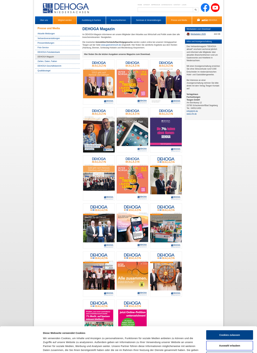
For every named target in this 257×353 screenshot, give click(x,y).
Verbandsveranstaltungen (49, 38)
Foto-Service (43, 47)
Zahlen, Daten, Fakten (47, 61)
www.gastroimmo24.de (111, 45)
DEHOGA (207, 20)
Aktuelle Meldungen (46, 33)
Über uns (44, 20)
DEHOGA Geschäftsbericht (49, 66)
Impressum (155, 5)
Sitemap (146, 5)
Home (140, 5)
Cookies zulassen (229, 316)
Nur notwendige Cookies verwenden (229, 340)
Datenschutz (166, 5)
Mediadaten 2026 (198, 34)
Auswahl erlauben (229, 327)
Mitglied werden (65, 20)
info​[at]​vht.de (192, 111)
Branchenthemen (118, 20)
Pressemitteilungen (46, 43)
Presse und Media (179, 20)
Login (184, 5)
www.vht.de (192, 114)
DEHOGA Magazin (46, 57)
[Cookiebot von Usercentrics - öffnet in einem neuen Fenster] (21, 346)
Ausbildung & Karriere (91, 20)
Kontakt (177, 5)
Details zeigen (174, 346)
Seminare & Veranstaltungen (148, 20)
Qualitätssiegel (44, 71)
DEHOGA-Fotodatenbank (49, 52)
